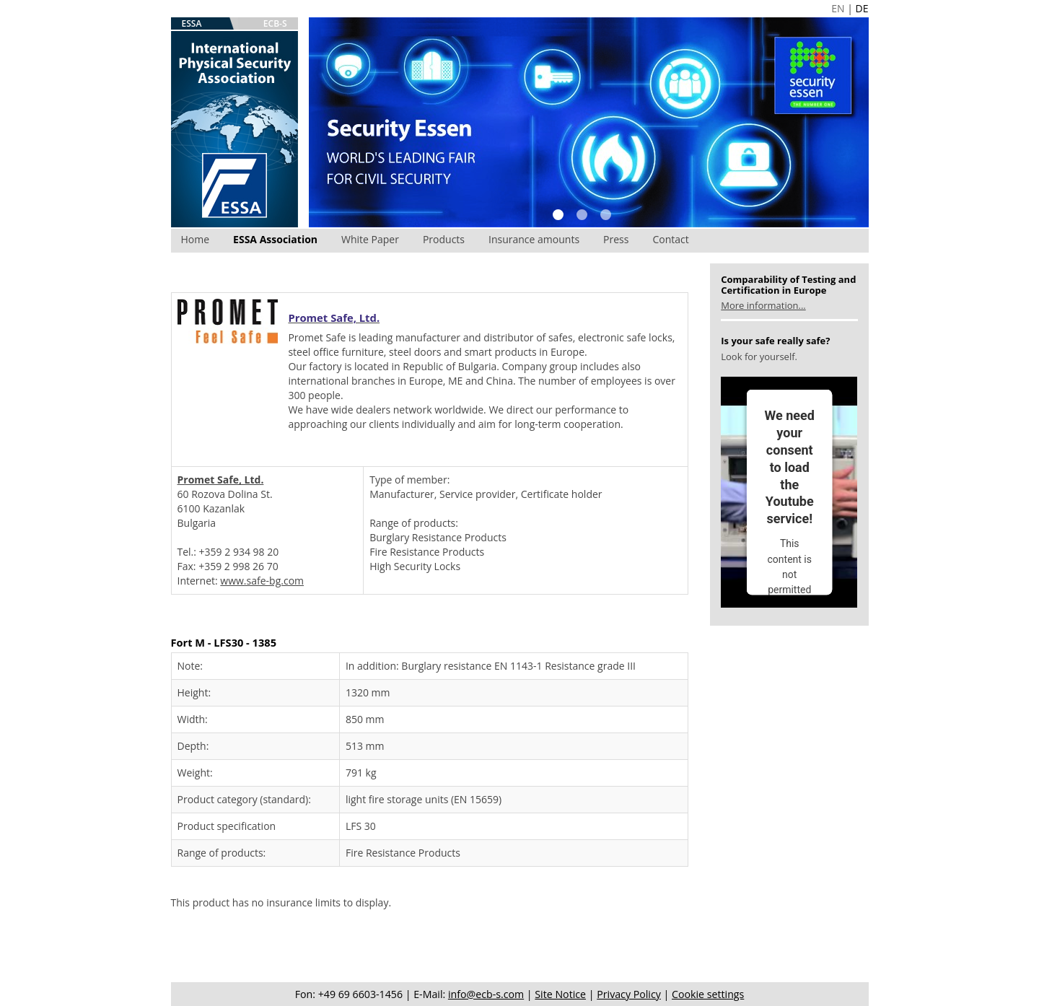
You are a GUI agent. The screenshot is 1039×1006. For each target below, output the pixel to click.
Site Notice (560, 994)
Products (444, 239)
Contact (670, 239)
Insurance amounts (533, 239)
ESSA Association (275, 239)
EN (837, 8)
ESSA (192, 23)
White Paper (370, 239)
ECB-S (275, 23)
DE (862, 8)
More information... (763, 305)
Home (195, 239)
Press (615, 239)
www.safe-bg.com (262, 580)
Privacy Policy (629, 994)
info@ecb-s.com (486, 994)
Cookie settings (708, 994)
